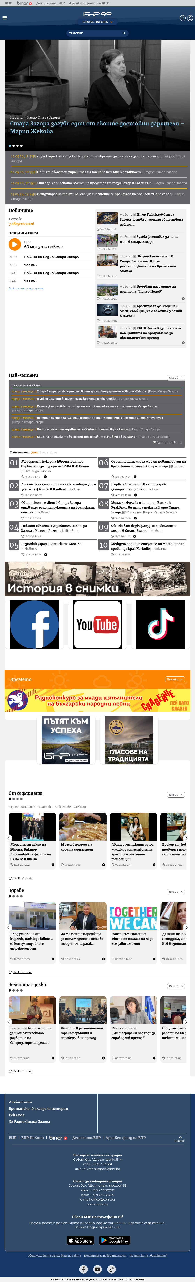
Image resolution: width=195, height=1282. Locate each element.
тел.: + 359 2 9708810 (97, 1190)
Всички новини (167, 442)
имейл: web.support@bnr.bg (97, 1169)
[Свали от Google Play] (115, 1240)
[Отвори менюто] (4, 17)
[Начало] (97, 14)
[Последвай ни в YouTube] (97, 1269)
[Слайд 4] (21, 146)
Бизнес (13, 807)
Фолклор (80, 807)
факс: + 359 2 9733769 (97, 1195)
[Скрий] (176, 378)
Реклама (16, 1115)
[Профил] (190, 18)
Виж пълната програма (26, 288)
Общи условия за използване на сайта (54, 1255)
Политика (45, 807)
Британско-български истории (38, 1108)
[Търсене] (124, 33)
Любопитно (20, 1102)
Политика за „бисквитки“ (149, 1255)
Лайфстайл (63, 807)
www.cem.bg (97, 1204)
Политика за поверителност (105, 1255)
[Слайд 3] (17, 146)
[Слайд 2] (13, 146)
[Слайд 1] (10, 146)
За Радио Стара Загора (29, 1121)
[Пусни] (15, 244)
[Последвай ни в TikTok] (111, 1269)
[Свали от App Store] (80, 1240)
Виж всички (20, 878)
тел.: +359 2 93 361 (97, 1164)
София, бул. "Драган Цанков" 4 (97, 1159)
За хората (27, 807)
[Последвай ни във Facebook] (83, 1269)
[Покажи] (175, 679)
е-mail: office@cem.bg (97, 1199)
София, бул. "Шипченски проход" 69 (98, 1185)
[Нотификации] (182, 18)
